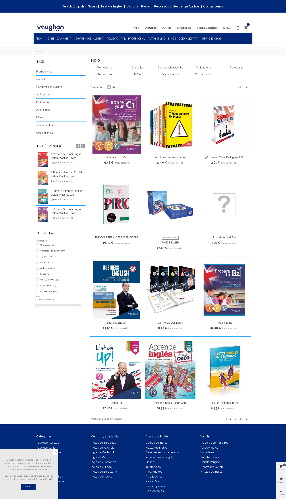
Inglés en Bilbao (101, 467)
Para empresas (155, 486)
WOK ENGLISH (170, 242)
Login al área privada (50, 481)
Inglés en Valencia (102, 447)
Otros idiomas (211, 38)
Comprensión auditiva (89, 38)
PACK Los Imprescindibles (170, 157)
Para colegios (155, 491)
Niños (172, 38)
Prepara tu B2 (224, 322)
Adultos (150, 28)
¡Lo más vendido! (49, 146)
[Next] (247, 87)
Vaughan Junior (46, 447)
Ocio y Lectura (188, 38)
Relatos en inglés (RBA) (224, 402)
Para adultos (154, 471)
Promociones (45, 38)
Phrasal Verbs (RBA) (224, 237)
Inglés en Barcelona (104, 471)
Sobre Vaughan (208, 28)
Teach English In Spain (50, 476)
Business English (116, 322)
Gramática (64, 38)
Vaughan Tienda (47, 462)
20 (241, 419)
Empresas (184, 28)
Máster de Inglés (156, 447)
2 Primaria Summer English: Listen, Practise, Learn (67, 156)
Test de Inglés (111, 6)
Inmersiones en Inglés (159, 457)
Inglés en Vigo (100, 457)
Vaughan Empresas (48, 452)
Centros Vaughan (211, 467)
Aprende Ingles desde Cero (170, 402)
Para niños (152, 481)
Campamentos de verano (162, 452)
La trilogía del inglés (170, 322)
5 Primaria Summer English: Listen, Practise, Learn (67, 192)
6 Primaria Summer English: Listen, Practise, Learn (67, 174)
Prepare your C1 (116, 157)
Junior (166, 28)
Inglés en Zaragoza (103, 442)
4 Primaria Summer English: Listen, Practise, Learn (67, 211)
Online (150, 462)
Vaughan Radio (138, 6)
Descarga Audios (186, 6)
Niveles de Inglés (211, 471)
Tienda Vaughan (211, 462)
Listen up (116, 402)
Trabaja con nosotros (214, 442)
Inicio (135, 28)
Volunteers (207, 452)
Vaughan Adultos (47, 442)
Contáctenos (213, 6)
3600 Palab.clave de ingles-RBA (224, 157)
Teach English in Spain (79, 6)
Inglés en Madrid (101, 476)
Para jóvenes (154, 476)
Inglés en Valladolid (103, 452)
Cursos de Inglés (156, 442)
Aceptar (28, 486)
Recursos (161, 6)
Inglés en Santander (104, 462)
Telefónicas (153, 467)
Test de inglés (45, 467)
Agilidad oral (116, 38)
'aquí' (49, 479)
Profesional (136, 38)
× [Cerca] (55, 452)
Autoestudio (157, 38)
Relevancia (98, 87)
